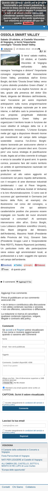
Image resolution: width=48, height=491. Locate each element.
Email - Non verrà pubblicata (13, 347)
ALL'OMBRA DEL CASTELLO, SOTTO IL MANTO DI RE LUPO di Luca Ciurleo (20, 465)
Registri (21, 330)
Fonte (6, 269)
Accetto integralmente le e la (23, 404)
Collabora (30, 487)
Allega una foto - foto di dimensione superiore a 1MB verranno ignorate (23, 379)
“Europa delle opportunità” (13, 470)
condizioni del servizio (33, 403)
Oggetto (5, 354)
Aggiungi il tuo (24, 282)
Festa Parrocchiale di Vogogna (15, 456)
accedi (9, 330)
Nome (4, 339)
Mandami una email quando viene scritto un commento (21, 389)
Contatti (6, 487)
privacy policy (9, 405)
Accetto (28, 23)
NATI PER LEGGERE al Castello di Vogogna (22, 460)
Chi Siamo (17, 487)
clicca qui (37, 13)
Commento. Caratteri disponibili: (17, 362)
